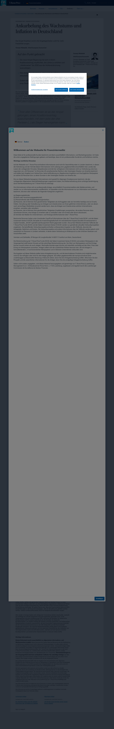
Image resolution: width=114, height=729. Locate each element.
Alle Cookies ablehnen (61, 89)
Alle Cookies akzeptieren (76, 89)
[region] (58, 84)
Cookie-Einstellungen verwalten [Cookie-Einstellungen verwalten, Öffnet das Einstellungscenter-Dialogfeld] (39, 89)
